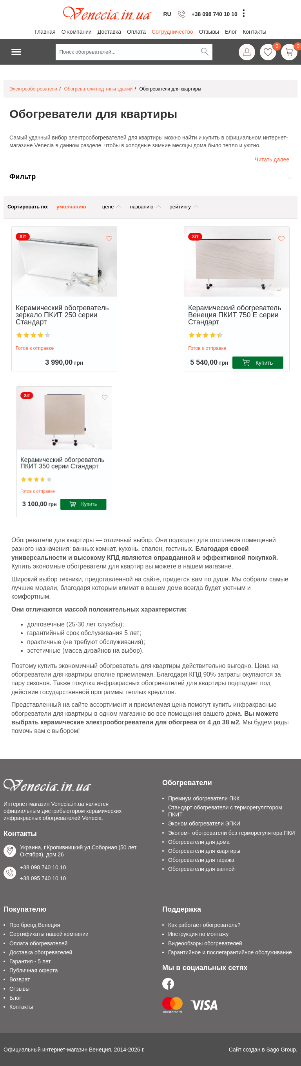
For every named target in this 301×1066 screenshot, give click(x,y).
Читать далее (272, 159)
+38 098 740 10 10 (215, 14)
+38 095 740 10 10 (43, 878)
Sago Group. (282, 1049)
